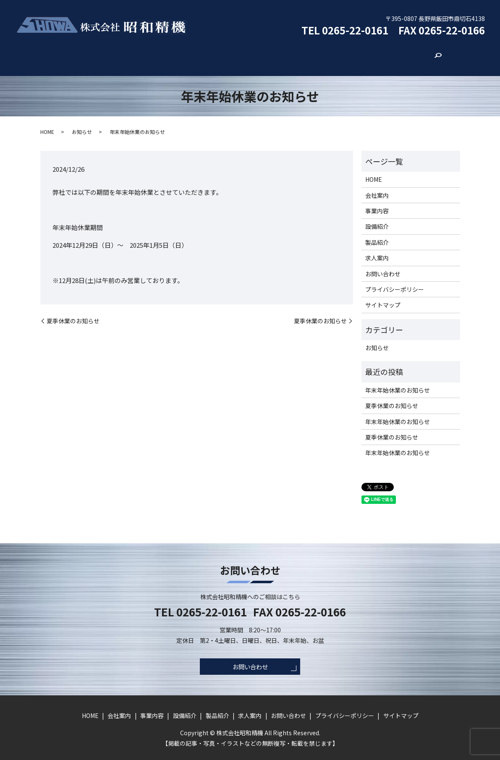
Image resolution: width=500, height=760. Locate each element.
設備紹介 (226, 54)
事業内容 (184, 54)
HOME (105, 54)
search (396, 55)
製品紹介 (267, 54)
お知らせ (82, 122)
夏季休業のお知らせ (73, 312)
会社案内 (143, 54)
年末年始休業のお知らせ (397, 381)
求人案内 (308, 54)
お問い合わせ (355, 54)
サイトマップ (383, 296)
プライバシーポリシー (394, 281)
